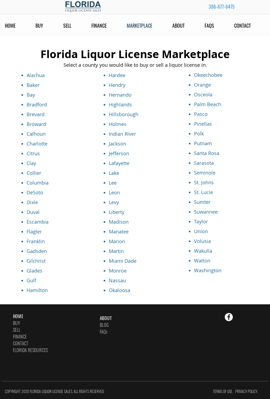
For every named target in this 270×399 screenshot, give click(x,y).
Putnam (203, 143)
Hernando (120, 94)
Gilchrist (36, 261)
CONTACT (21, 343)
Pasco (201, 114)
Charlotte (37, 143)
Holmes (117, 124)
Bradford (37, 104)
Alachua (36, 75)
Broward (36, 124)
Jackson (117, 143)
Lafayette (119, 163)
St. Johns (204, 182)
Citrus (33, 153)
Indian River (122, 134)
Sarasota (204, 163)
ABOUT (106, 318)
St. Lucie (203, 192)
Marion (117, 241)
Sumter (202, 202)
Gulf (31, 280)
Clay (31, 163)
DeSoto (35, 192)
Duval (33, 212)
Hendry (117, 85)
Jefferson (119, 153)
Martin (116, 251)
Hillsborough (123, 114)
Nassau (117, 280)
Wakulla (203, 251)
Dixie (32, 202)
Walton (202, 260)
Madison (119, 221)
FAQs (104, 331)
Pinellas (203, 124)
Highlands (120, 104)
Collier (34, 173)
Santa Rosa (206, 153)
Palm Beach (207, 104)
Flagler (34, 231)
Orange (202, 84)
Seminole (204, 172)
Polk (199, 133)
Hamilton (37, 290)
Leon (114, 192)
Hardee (117, 75)
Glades (34, 270)
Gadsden (37, 251)
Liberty (116, 212)
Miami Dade (122, 261)
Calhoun (36, 134)
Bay (31, 94)
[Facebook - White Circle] (229, 317)
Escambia (38, 221)
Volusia (202, 241)
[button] (216, 25)
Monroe (118, 270)
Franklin (36, 241)
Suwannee (206, 211)
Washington (207, 270)
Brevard (36, 114)
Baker (33, 85)
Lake (114, 173)
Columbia (38, 182)
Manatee (119, 231)
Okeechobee (208, 75)
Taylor (201, 221)
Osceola (203, 94)
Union (201, 231)
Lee (113, 182)
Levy (114, 202)
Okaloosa (119, 290)
